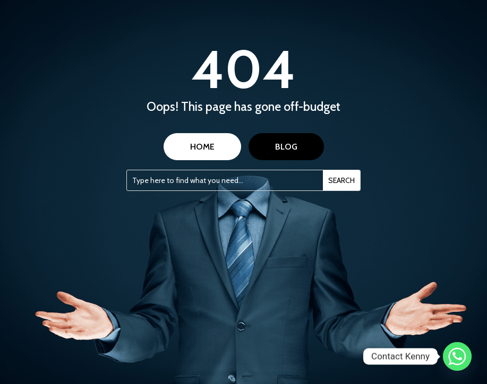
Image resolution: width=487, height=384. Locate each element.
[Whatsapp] (457, 356)
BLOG (286, 147)
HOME (202, 147)
